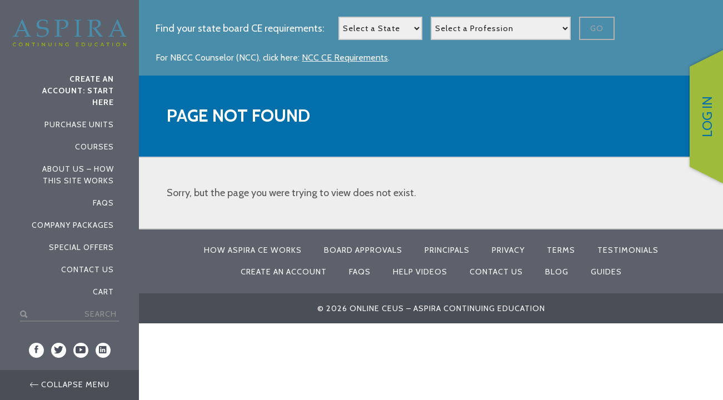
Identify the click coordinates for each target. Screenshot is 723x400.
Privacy (508, 250)
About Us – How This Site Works (78, 175)
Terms (561, 250)
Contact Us (87, 269)
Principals (447, 250)
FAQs (103, 203)
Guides (606, 272)
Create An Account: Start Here (78, 90)
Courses (94, 147)
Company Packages (73, 225)
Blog (557, 272)
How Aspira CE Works (253, 250)
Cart (103, 292)
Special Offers (81, 247)
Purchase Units (79, 124)
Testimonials (628, 250)
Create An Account (284, 272)
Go (597, 28)
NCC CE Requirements (345, 57)
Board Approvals (363, 250)
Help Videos (420, 272)
